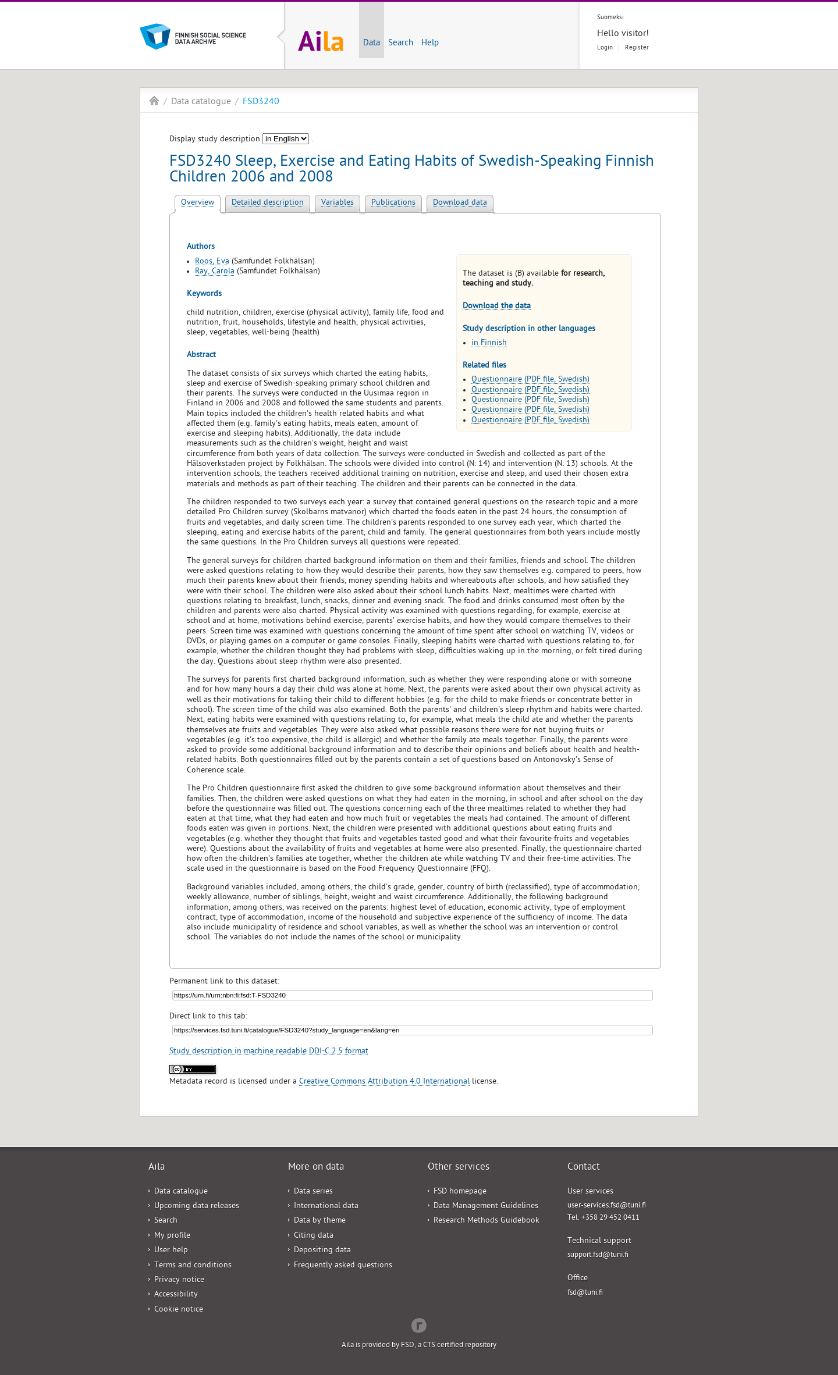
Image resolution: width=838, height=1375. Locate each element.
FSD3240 (261, 102)
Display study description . (241, 140)
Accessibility (176, 1295)
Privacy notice (179, 1280)
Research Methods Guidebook (486, 1221)
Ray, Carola (215, 272)
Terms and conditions (193, 1266)
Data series (313, 1192)
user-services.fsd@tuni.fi (606, 1206)
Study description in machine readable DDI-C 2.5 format (268, 1052)
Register (637, 48)
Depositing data (322, 1251)
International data (326, 1207)
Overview (197, 203)
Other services (458, 1168)
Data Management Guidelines (486, 1207)
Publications (393, 203)
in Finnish (489, 343)
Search (400, 43)
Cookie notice (178, 1310)
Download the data (497, 307)
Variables (337, 203)
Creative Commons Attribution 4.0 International (384, 1082)
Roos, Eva (212, 262)
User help (171, 1251)
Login (605, 48)
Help (430, 43)
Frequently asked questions (343, 1266)
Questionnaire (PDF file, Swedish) (530, 380)
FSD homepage (460, 1192)
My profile (172, 1236)
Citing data (313, 1236)
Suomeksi (610, 18)
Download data (460, 203)
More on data (316, 1168)
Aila (154, 100)
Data (371, 43)
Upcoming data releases (196, 1207)
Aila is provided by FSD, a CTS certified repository (419, 1345)
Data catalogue (201, 102)
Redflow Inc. (419, 1324)
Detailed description (268, 203)
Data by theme (320, 1221)
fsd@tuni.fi (585, 1293)
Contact (583, 1168)
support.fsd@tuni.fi (597, 1255)
